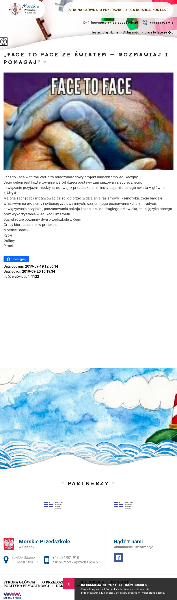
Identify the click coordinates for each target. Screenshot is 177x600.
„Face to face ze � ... (156, 32)
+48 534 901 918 (157, 22)
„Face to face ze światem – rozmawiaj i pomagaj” (86, 58)
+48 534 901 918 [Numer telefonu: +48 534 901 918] (65, 557)
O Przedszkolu (57, 582)
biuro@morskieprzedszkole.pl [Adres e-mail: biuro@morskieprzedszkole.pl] (75, 562)
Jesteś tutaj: (100, 32)
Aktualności (129, 32)
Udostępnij (16, 259)
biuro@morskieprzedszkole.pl (111, 22)
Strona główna (19, 582)
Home (114, 32)
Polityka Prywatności (26, 586)
